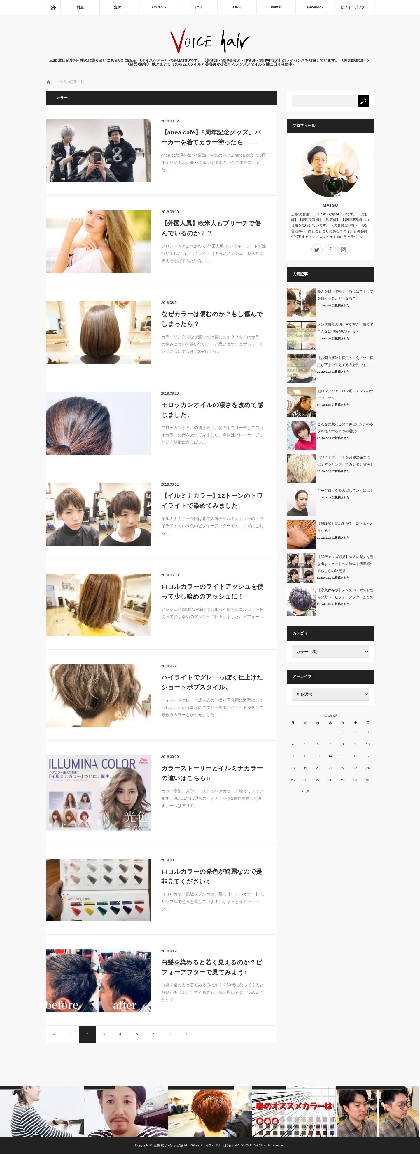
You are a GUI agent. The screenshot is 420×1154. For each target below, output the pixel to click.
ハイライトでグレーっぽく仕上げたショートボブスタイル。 (212, 682)
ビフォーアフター (354, 7)
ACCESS (158, 7)
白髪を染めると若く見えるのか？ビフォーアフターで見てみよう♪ (211, 967)
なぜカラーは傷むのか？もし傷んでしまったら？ (212, 319)
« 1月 (305, 791)
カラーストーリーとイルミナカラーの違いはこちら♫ (212, 773)
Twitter (275, 7)
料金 (80, 7)
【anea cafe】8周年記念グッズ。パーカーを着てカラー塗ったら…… (211, 137)
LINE (237, 7)
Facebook (315, 7)
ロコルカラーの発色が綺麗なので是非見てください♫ (211, 876)
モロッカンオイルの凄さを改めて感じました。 (212, 409)
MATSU (330, 205)
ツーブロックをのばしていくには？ (345, 490)
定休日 (119, 7)
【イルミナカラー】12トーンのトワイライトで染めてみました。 (212, 500)
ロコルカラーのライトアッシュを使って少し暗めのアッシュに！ (212, 591)
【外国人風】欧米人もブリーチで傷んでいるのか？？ (211, 228)
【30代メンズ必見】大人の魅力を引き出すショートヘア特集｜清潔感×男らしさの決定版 (345, 564)
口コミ (197, 7)
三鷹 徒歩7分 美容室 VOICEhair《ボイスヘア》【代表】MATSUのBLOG (206, 1145)
